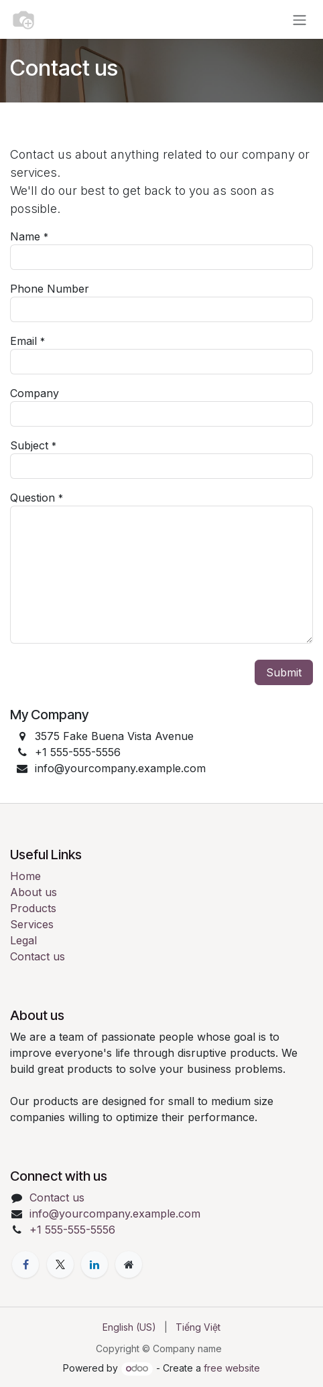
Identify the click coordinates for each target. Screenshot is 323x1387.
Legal (23, 940)
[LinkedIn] (94, 1264)
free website (232, 1368)
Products (33, 908)
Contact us (37, 956)
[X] (60, 1264)
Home (25, 876)
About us (33, 892)
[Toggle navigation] (299, 19)
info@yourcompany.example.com (114, 1213)
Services (32, 924)
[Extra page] (128, 1264)
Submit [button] (284, 672)
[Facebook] (25, 1264)
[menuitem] (129, 1327)
